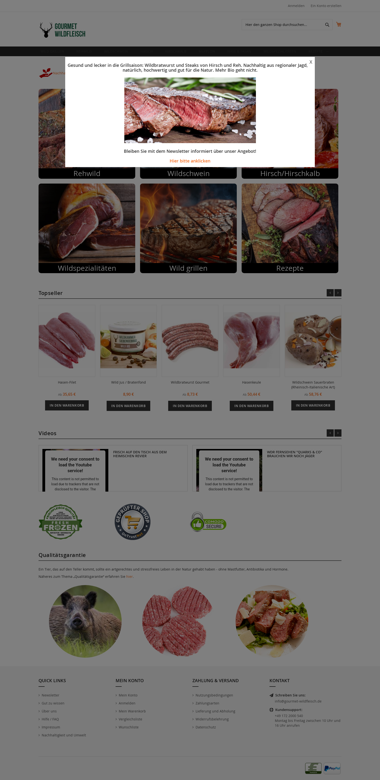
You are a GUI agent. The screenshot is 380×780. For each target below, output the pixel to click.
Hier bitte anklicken (190, 161)
